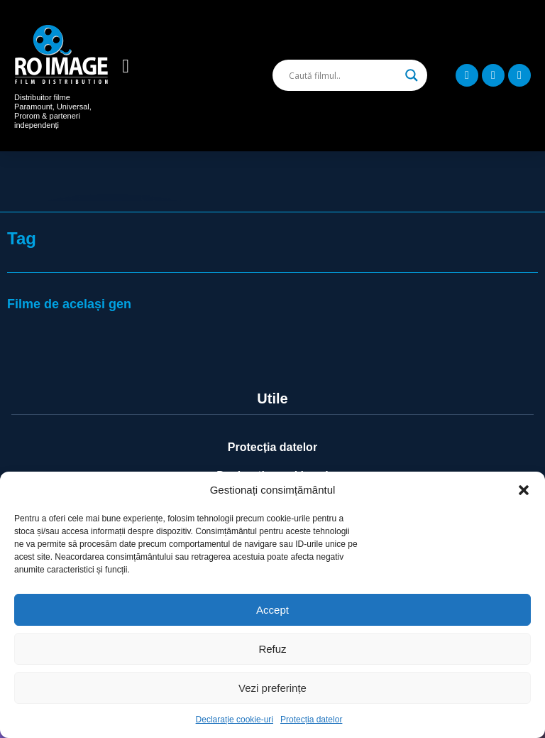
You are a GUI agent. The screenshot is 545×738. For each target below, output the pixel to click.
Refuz (272, 649)
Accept (272, 610)
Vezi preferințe (272, 688)
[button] (524, 490)
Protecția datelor (311, 720)
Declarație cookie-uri (234, 720)
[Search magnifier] (412, 75)
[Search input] (343, 75)
